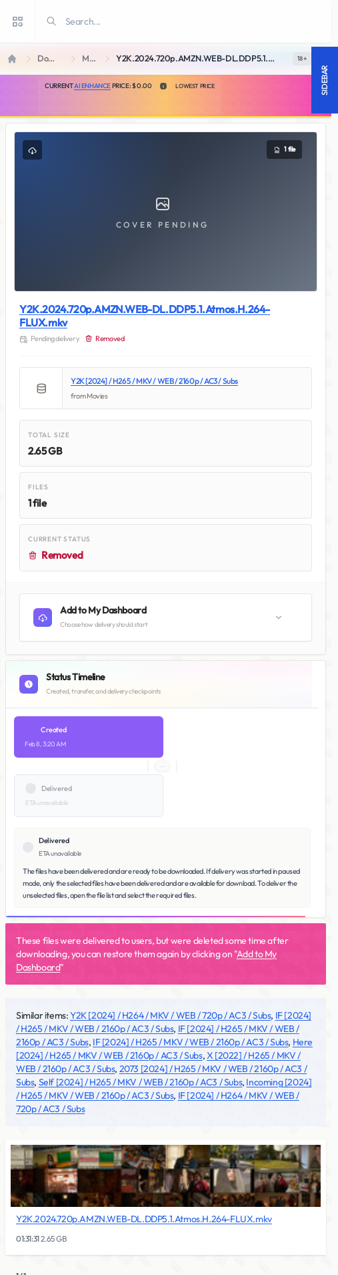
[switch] (302, 58)
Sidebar (324, 80)
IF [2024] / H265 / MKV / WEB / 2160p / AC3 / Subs (190, 1042)
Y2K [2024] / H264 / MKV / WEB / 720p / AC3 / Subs (170, 1015)
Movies (91, 58)
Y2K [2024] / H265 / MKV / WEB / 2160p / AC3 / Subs (154, 381)
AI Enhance (92, 85)
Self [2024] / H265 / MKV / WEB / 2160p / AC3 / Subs (141, 1082)
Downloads (51, 58)
